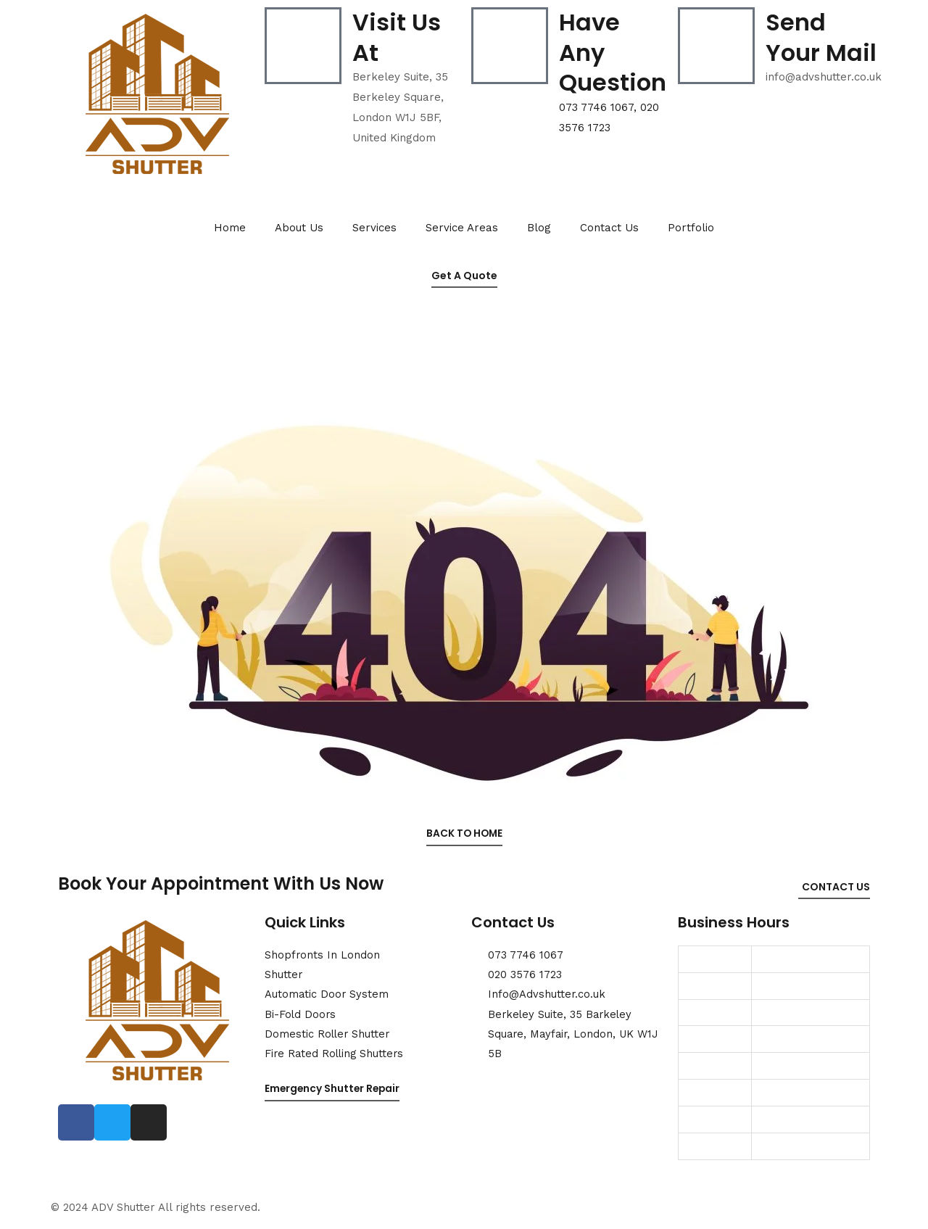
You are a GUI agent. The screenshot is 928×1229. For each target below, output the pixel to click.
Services (374, 227)
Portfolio (691, 227)
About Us (299, 227)
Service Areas (462, 227)
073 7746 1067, (599, 107)
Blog (539, 227)
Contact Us (609, 227)
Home (230, 227)
